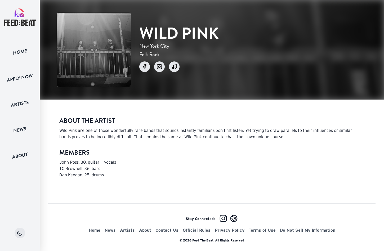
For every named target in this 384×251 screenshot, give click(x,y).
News (19, 129)
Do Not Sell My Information (307, 230)
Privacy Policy (229, 230)
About (20, 155)
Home (20, 51)
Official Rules (197, 230)
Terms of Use (262, 230)
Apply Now (20, 77)
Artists (20, 104)
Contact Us (166, 230)
